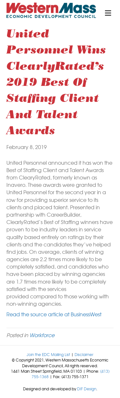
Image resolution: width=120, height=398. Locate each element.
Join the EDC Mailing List (48, 354)
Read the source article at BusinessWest (53, 314)
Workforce (41, 335)
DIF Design (86, 389)
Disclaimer (84, 354)
